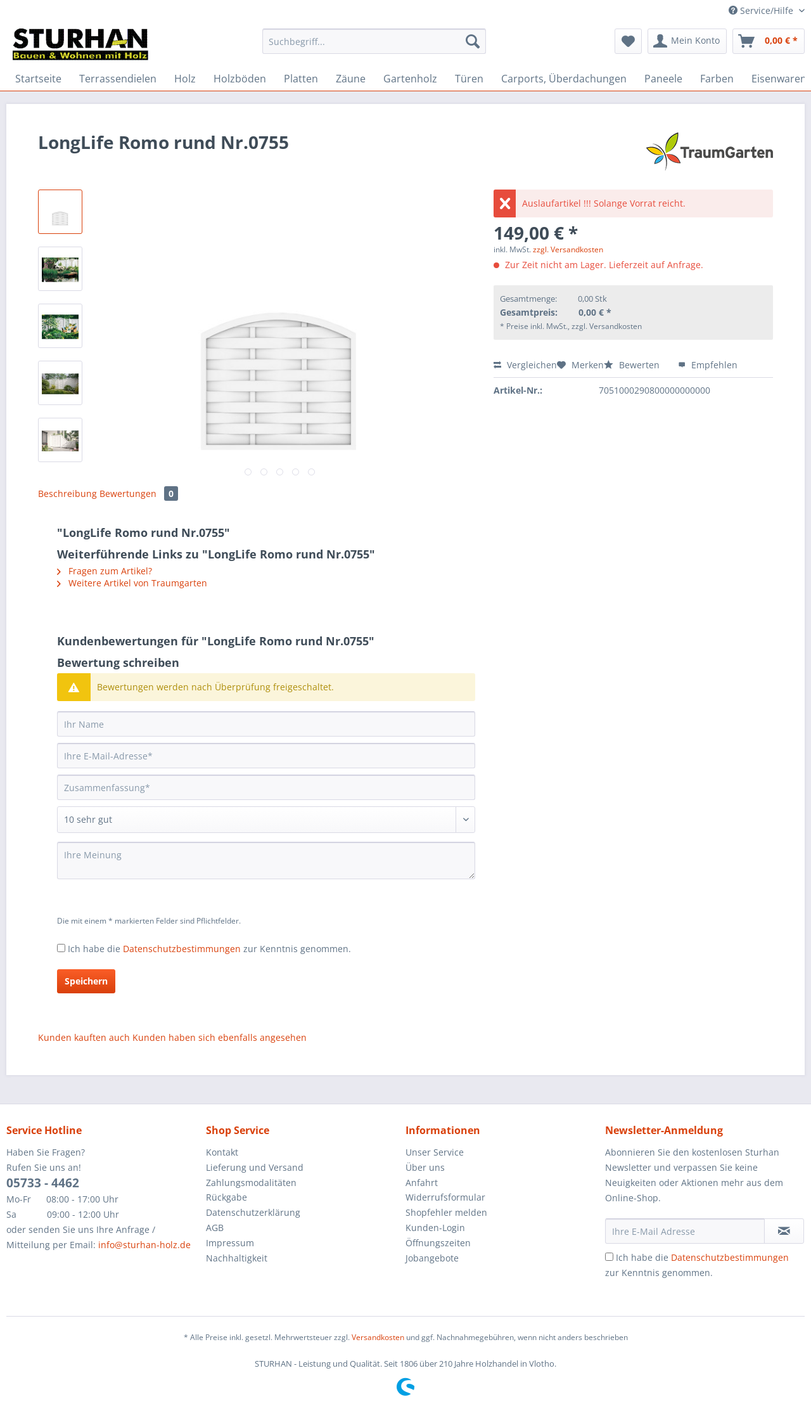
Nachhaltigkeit (236, 1258)
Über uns (425, 1167)
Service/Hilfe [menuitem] (762, 10)
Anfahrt (422, 1183)
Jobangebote (432, 1258)
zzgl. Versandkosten (568, 249)
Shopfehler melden (446, 1212)
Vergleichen (525, 365)
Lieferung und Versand (254, 1167)
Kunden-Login (435, 1228)
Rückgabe (226, 1197)
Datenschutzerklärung (253, 1212)
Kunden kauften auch (84, 1037)
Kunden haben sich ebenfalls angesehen (219, 1037)
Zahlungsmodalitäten (251, 1183)
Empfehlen (708, 365)
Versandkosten (378, 1337)
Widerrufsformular (445, 1197)
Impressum (230, 1243)
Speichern (86, 981)
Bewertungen (138, 493)
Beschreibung (67, 493)
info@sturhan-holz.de (144, 1245)
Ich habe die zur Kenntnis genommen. (209, 949)
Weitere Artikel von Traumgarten (132, 583)
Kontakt (222, 1152)
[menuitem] (374, 47)
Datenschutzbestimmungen (182, 949)
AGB (215, 1228)
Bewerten (633, 365)
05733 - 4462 (42, 1183)
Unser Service (435, 1152)
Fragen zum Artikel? (104, 571)
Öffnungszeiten (438, 1243)
